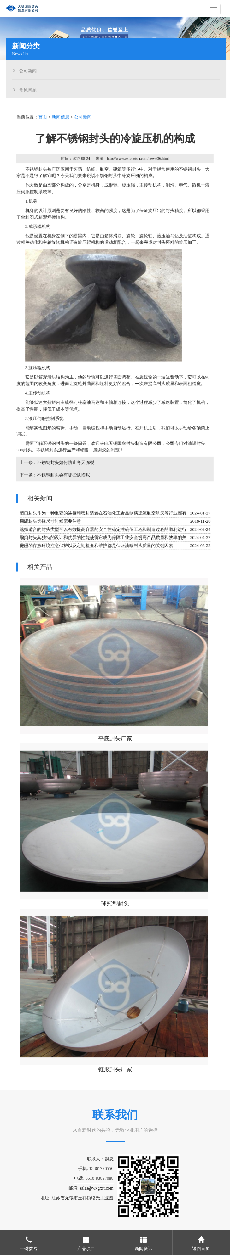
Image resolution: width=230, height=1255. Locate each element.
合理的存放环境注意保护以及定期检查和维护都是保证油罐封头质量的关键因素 (96, 546)
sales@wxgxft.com (96, 1188)
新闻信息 (61, 121)
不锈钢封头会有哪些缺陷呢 (64, 476)
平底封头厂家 (115, 737)
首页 (43, 121)
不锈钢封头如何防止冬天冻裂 (66, 464)
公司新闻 (29, 70)
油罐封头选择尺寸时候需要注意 (50, 521)
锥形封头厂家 (115, 1065)
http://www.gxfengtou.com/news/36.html (137, 162)
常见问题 (29, 89)
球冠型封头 (115, 901)
